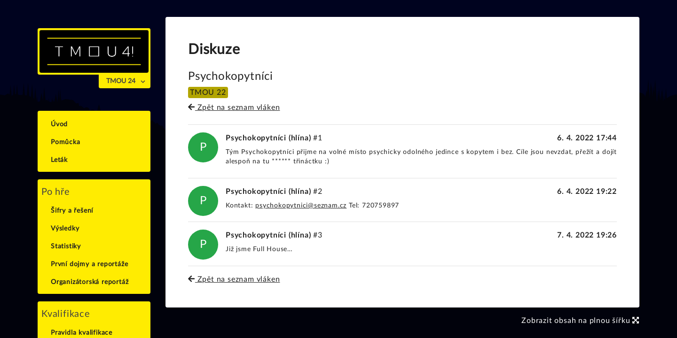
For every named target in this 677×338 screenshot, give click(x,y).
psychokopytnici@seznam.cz (300, 205)
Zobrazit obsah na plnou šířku (580, 320)
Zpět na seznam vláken (234, 107)
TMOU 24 (120, 81)
